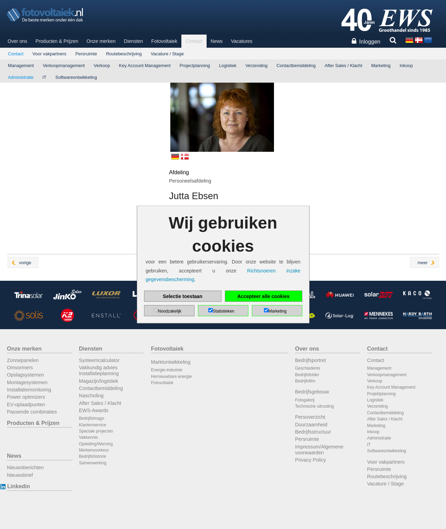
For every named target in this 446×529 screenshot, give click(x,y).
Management (21, 65)
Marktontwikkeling (170, 362)
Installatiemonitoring (29, 389)
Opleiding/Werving (96, 444)
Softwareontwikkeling (76, 77)
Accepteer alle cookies (263, 296)
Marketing (380, 65)
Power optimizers (26, 397)
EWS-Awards (93, 410)
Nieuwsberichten (25, 467)
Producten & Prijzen (57, 41)
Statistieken (223, 310)
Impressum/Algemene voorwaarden (319, 449)
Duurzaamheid (311, 424)
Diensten (133, 41)
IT (44, 77)
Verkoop (102, 65)
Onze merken (101, 41)
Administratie (21, 77)
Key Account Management (144, 65)
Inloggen (369, 42)
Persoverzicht (310, 417)
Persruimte (86, 53)
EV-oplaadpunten (26, 404)
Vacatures (242, 41)
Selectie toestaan (182, 296)
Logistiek (228, 65)
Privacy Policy (310, 460)
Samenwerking (92, 463)
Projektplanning (381, 393)
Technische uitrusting (314, 406)
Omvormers (20, 367)
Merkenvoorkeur (94, 450)
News (217, 41)
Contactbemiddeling (296, 65)
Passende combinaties (32, 412)
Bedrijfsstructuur (313, 432)
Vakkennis (88, 437)
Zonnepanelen (23, 360)
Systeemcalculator (99, 360)
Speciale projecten (96, 431)
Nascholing (91, 395)
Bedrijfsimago (91, 418)
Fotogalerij (304, 400)
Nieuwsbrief (20, 475)
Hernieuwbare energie (171, 376)
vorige (25, 262)
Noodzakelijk (169, 310)
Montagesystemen (27, 382)
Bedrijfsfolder (307, 374)
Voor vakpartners (49, 53)
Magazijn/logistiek (98, 381)
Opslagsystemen (25, 375)
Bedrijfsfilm (305, 381)
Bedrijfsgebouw (312, 392)
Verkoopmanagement (64, 65)
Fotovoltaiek (164, 41)
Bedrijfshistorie (92, 456)
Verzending (256, 65)
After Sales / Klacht (343, 65)
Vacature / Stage (167, 53)
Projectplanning (195, 65)
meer (422, 262)
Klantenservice (92, 425)
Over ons (17, 41)
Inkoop (406, 65)
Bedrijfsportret (310, 360)
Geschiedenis (307, 368)
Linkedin (18, 486)
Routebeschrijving (124, 53)
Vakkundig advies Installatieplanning (99, 370)
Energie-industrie (166, 370)
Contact (194, 41)
